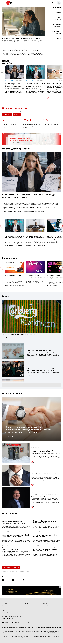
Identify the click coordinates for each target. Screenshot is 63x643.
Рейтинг (58, 38)
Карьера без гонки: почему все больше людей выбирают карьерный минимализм (22, 39)
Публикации (5, 47)
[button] (58, 3)
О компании (46, 601)
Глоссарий (45, 605)
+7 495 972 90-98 (7, 618)
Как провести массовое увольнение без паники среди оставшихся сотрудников (28, 196)
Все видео (31, 385)
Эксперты (58, 22)
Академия (58, 36)
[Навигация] (3, 2)
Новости (58, 12)
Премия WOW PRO (56, 29)
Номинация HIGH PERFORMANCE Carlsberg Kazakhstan (18, 334)
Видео (59, 17)
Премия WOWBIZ (56, 31)
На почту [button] (16, 114)
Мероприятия (57, 24)
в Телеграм (7, 114)
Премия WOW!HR (56, 26)
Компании (58, 19)
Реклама (58, 33)
